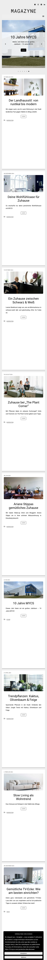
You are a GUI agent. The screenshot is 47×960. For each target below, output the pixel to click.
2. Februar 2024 (8, 772)
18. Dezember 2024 (9, 173)
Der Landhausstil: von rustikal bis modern (23, 102)
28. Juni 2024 (7, 475)
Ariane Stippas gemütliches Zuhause (23, 506)
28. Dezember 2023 (9, 865)
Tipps (8, 911)
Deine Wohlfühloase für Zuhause (23, 198)
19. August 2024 (8, 374)
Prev (5, 44)
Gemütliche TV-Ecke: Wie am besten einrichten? (23, 891)
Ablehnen (23, 958)
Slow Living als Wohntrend (23, 797)
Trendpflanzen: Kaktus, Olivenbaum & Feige (23, 698)
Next (41, 44)
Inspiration (9, 120)
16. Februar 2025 (8, 77)
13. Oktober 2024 (8, 270)
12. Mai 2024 (7, 580)
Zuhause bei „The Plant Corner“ (23, 404)
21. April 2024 (7, 672)
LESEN (23, 50)
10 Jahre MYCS (23, 603)
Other (8, 619)
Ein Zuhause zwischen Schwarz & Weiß (23, 300)
